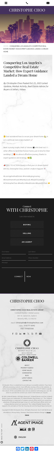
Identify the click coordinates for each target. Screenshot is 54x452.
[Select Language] (29, 437)
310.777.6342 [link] (29, 326)
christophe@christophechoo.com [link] (29, 323)
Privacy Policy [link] (16, 412)
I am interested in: (27, 216)
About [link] (27, 365)
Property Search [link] (27, 368)
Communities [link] (27, 373)
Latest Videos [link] (27, 378)
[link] (27, 3)
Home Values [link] (27, 370)
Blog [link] (27, 375)
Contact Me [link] (27, 380)
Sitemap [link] (23, 412)
